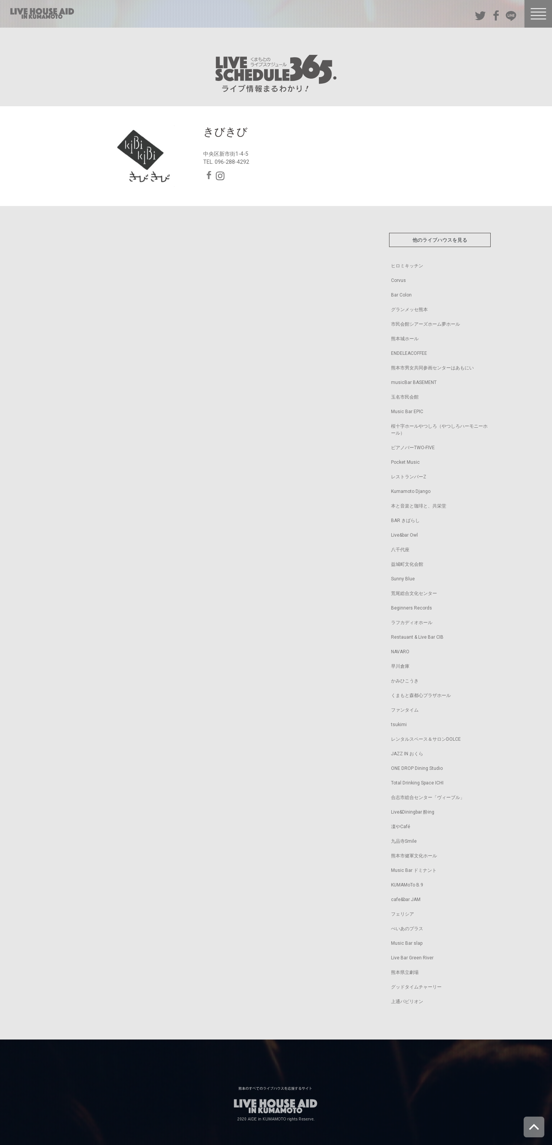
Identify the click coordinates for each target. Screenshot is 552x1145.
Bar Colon (401, 295)
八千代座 (400, 549)
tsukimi (399, 724)
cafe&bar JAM (406, 899)
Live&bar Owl (404, 535)
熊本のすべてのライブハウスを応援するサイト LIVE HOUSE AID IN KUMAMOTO (42, 13)
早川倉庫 (400, 666)
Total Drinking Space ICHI (417, 783)
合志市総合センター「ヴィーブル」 (428, 797)
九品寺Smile (404, 841)
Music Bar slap (406, 943)
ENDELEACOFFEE (409, 353)
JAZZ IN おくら (407, 753)
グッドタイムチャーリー (416, 987)
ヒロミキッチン (407, 266)
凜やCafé (400, 826)
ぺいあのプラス (407, 928)
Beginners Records (411, 608)
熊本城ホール (405, 338)
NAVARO (400, 651)
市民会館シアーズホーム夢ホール (425, 324)
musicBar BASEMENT (414, 382)
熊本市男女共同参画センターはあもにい (432, 368)
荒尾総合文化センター (414, 593)
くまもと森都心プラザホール (421, 695)
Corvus (398, 280)
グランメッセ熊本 (409, 309)
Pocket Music (405, 462)
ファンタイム (405, 710)
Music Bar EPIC (407, 411)
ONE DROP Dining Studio (417, 768)
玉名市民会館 (405, 397)
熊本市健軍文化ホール (414, 855)
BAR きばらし (405, 520)
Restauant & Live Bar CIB (417, 637)
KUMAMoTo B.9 (407, 885)
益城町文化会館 (407, 564)
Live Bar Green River (412, 957)
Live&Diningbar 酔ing (412, 812)
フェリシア (402, 914)
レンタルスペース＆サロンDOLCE (426, 739)
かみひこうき (405, 681)
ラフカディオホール (411, 622)
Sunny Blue (403, 579)
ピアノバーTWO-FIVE (413, 447)
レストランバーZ (408, 476)
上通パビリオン (407, 1001)
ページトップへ (534, 1127)
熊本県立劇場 (405, 972)
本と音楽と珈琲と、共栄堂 (418, 506)
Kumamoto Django (410, 491)
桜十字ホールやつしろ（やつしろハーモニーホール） (439, 429)
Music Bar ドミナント (414, 870)
